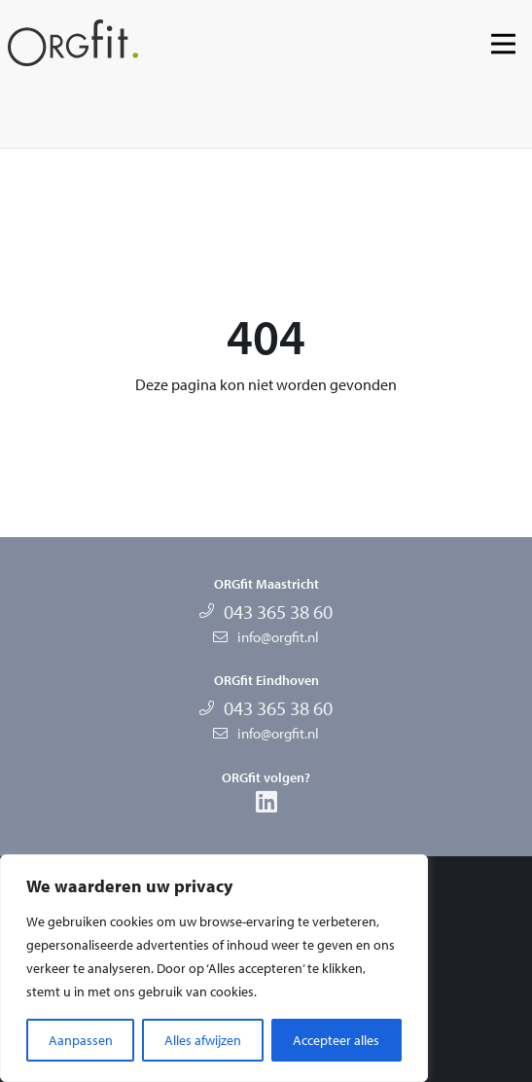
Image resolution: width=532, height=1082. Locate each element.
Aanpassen (81, 1040)
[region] (214, 968)
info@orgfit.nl (278, 637)
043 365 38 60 (278, 611)
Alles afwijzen (202, 1040)
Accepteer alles (336, 1040)
